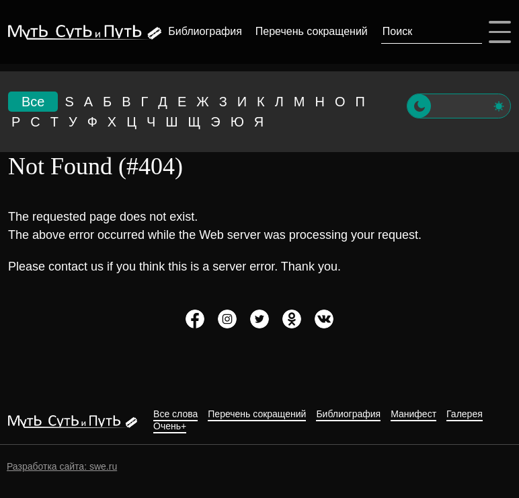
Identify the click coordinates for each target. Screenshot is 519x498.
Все (33, 101)
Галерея (464, 414)
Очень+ (169, 426)
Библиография (204, 31)
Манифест (413, 414)
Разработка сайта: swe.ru (62, 466)
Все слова (175, 414)
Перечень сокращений (311, 31)
